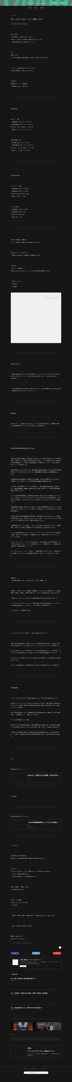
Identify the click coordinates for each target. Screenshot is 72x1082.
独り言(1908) (23, 949)
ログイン (64, 2)
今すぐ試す (54, 2)
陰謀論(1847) (18, 949)
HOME (29, 7)
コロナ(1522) (13, 949)
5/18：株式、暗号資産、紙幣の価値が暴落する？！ (24, 985)
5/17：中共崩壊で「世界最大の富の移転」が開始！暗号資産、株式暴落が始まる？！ (32, 999)
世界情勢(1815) (29, 949)
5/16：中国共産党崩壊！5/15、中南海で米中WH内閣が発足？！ (27, 1014)
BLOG (35, 7)
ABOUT (42, 7)
